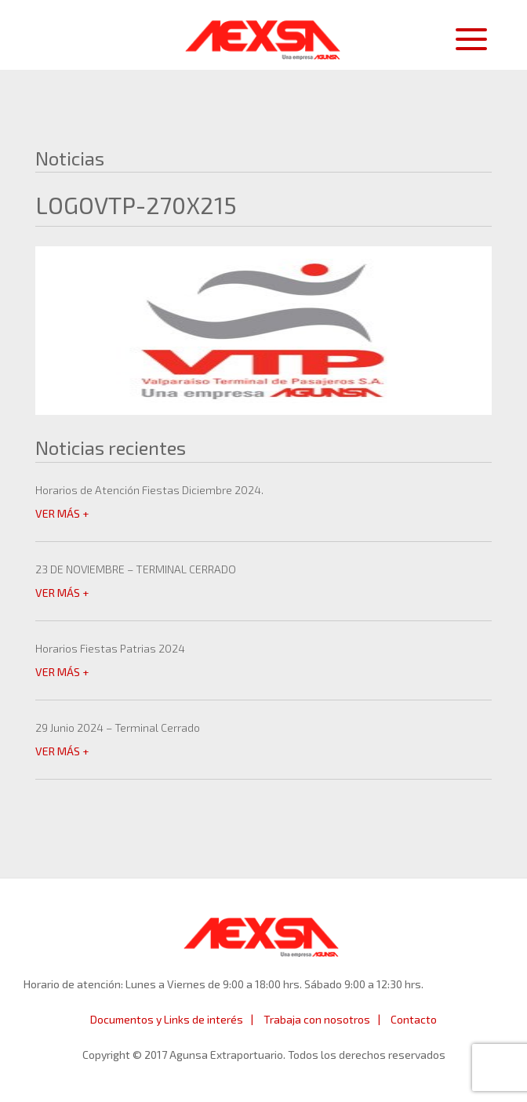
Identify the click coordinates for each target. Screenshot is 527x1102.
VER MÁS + (62, 513)
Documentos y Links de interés (166, 1019)
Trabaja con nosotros (317, 1019)
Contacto (414, 1019)
